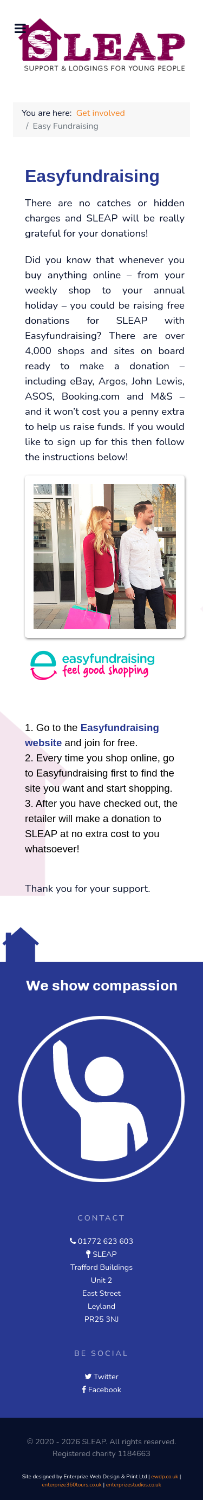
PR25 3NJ (101, 1319)
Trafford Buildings (101, 1267)
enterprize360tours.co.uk (72, 1485)
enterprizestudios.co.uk (133, 1485)
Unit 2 (101, 1280)
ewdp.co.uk (164, 1477)
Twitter (106, 1376)
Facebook (104, 1389)
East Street (101, 1293)
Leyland (101, 1306)
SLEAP (104, 1254)
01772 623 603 (105, 1241)
